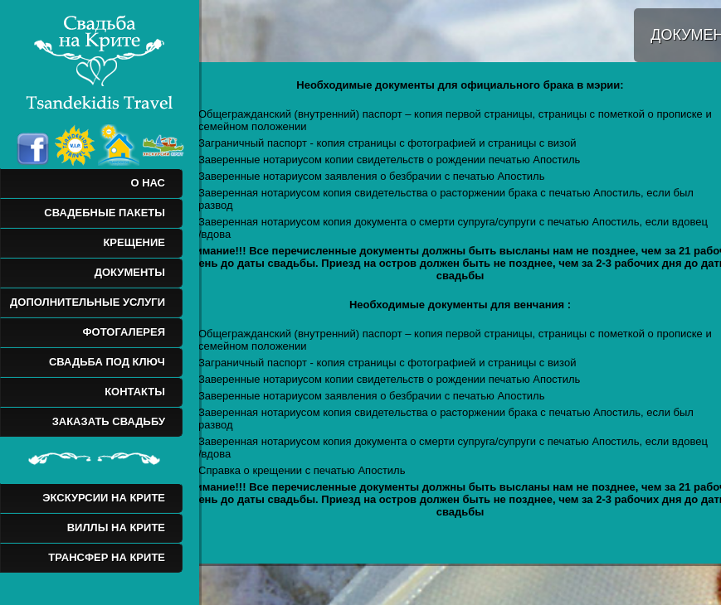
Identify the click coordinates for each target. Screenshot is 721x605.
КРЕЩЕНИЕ (134, 242)
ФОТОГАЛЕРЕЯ (123, 332)
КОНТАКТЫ (135, 391)
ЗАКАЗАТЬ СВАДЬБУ (108, 421)
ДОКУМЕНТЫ (130, 272)
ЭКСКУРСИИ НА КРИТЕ (103, 497)
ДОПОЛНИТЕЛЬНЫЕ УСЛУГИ (87, 302)
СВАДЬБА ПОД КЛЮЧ (107, 362)
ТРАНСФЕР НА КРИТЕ (106, 557)
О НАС (147, 183)
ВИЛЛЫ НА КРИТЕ (116, 527)
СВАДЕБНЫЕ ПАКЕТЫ (104, 212)
